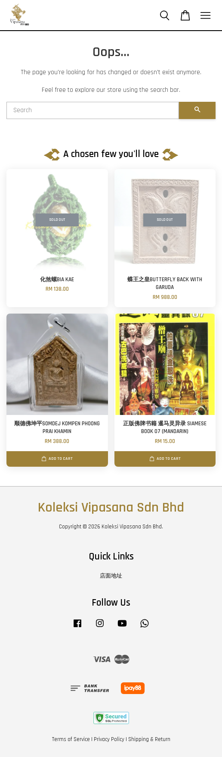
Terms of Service (71, 739)
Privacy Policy (109, 739)
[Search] (92, 110)
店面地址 (111, 575)
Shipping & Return (149, 739)
